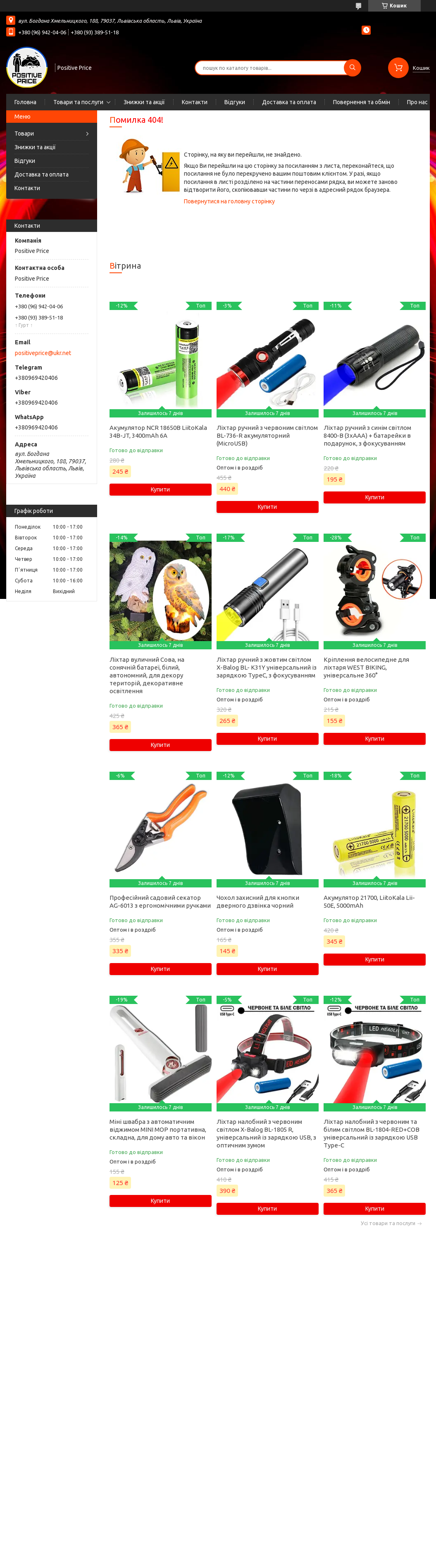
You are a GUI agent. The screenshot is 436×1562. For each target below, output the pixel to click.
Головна (25, 102)
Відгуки (234, 102)
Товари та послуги (78, 102)
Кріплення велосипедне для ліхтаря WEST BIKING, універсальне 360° (366, 667)
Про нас (417, 102)
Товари (24, 133)
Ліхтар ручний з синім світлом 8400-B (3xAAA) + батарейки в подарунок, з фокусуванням (367, 435)
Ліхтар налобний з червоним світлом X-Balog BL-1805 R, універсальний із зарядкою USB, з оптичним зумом (266, 1133)
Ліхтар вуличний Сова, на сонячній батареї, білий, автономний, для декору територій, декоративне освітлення (147, 675)
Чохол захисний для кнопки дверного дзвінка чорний (258, 901)
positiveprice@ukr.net (43, 353)
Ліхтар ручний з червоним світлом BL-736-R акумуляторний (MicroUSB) (267, 435)
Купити (160, 489)
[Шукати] (352, 67)
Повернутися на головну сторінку (229, 201)
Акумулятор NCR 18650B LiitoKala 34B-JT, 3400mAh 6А (158, 431)
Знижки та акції (144, 102)
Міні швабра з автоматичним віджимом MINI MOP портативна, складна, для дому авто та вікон (158, 1129)
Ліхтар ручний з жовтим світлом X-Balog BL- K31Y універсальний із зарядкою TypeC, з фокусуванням (267, 667)
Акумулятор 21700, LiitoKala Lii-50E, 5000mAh (369, 901)
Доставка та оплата (289, 102)
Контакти (194, 102)
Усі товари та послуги (388, 1223)
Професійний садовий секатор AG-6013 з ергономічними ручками (160, 901)
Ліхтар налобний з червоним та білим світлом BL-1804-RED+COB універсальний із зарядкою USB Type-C (371, 1133)
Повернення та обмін (361, 102)
